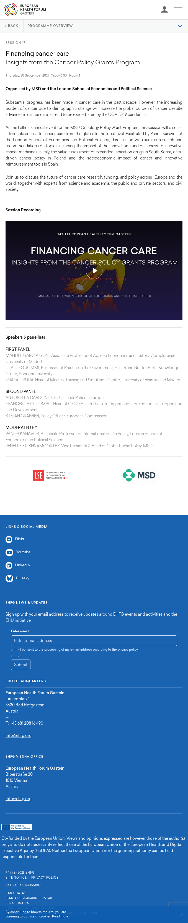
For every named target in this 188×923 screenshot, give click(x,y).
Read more (60, 916)
